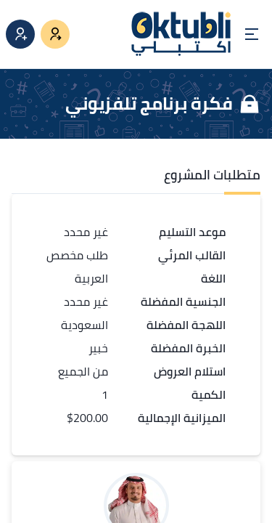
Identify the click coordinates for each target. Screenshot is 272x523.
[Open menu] (251, 34)
